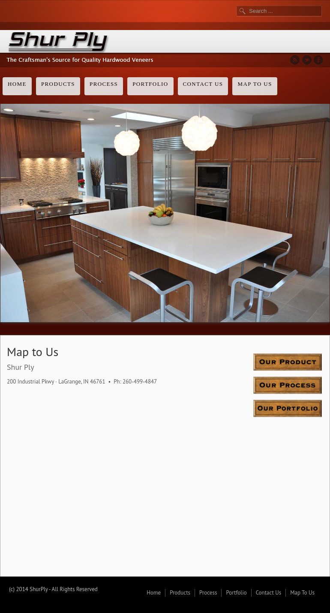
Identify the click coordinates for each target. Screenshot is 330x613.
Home (17, 84)
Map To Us (254, 84)
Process (104, 84)
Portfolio (150, 84)
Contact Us (203, 84)
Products (58, 84)
